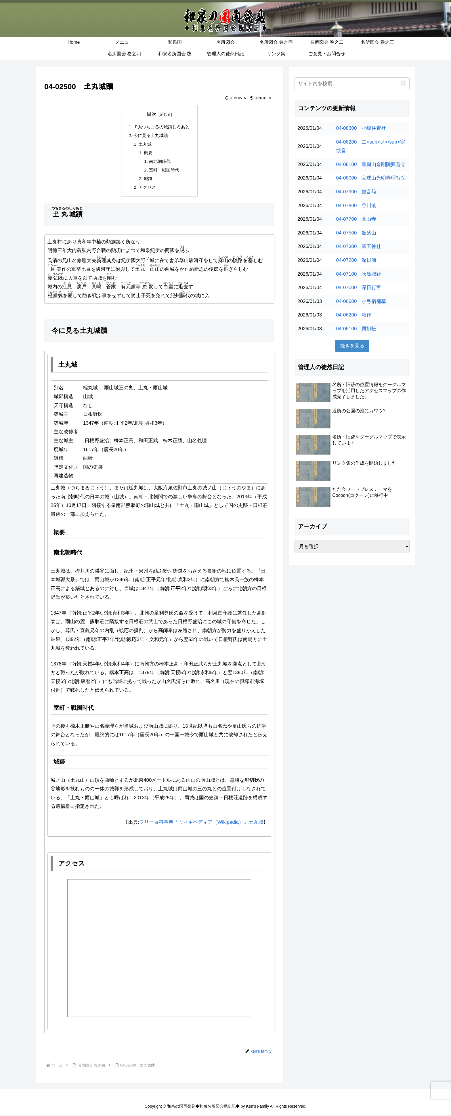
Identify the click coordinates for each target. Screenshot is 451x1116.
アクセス (147, 188)
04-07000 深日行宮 (358, 287)
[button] (403, 83)
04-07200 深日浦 (356, 260)
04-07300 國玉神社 (358, 246)
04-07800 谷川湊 (356, 205)
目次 (151, 114)
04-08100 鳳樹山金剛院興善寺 (371, 164)
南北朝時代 (160, 161)
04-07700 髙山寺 (356, 219)
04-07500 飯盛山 (356, 233)
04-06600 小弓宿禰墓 (361, 301)
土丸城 (145, 144)
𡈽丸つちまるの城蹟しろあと (161, 126)
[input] (352, 83)
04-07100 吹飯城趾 (358, 274)
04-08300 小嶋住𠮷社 (361, 128)
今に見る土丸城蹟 (150, 135)
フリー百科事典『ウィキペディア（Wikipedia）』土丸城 (201, 823)
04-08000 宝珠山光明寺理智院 (371, 178)
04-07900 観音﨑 (356, 191)
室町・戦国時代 (164, 170)
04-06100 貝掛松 (356, 328)
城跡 (148, 179)
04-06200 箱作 (354, 315)
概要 (148, 153)
